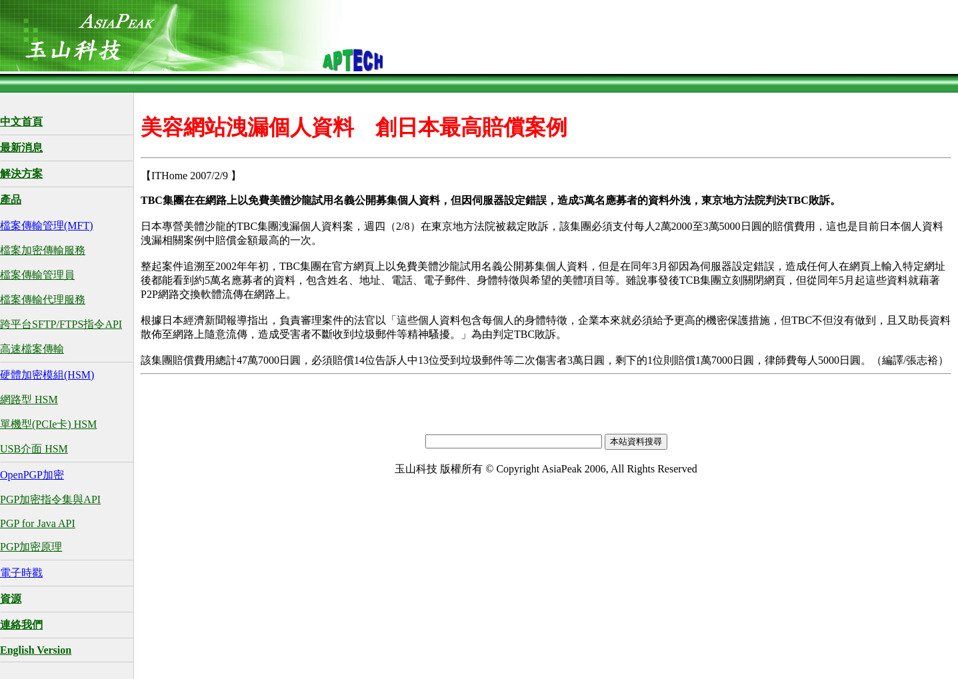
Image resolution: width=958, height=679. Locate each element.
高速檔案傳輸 (32, 348)
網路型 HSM (29, 399)
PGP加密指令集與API (50, 499)
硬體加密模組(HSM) (47, 374)
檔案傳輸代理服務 (42, 299)
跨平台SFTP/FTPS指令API (61, 324)
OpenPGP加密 (32, 474)
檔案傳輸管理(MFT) (46, 225)
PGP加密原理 (31, 546)
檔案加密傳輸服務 (42, 250)
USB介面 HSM (34, 448)
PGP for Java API (37, 523)
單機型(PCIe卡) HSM (48, 424)
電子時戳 (21, 572)
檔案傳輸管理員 (37, 275)
